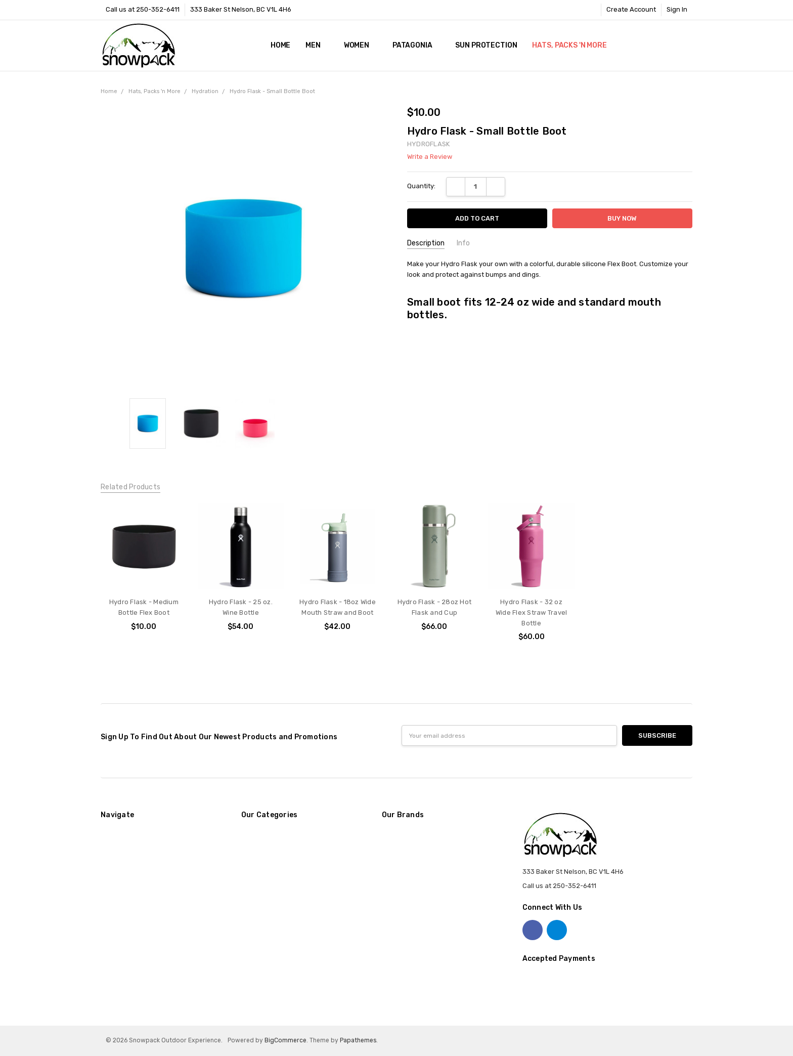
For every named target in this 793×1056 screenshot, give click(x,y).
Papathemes (358, 1040)
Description (426, 243)
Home (280, 45)
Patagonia (416, 45)
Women (360, 45)
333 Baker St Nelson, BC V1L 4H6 (240, 9)
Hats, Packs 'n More (573, 45)
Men (316, 45)
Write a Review (429, 156)
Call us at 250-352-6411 (143, 9)
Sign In (677, 9)
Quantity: (421, 186)
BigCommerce (285, 1040)
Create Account (631, 9)
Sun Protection (486, 45)
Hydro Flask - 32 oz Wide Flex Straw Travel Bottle (531, 612)
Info (463, 243)
